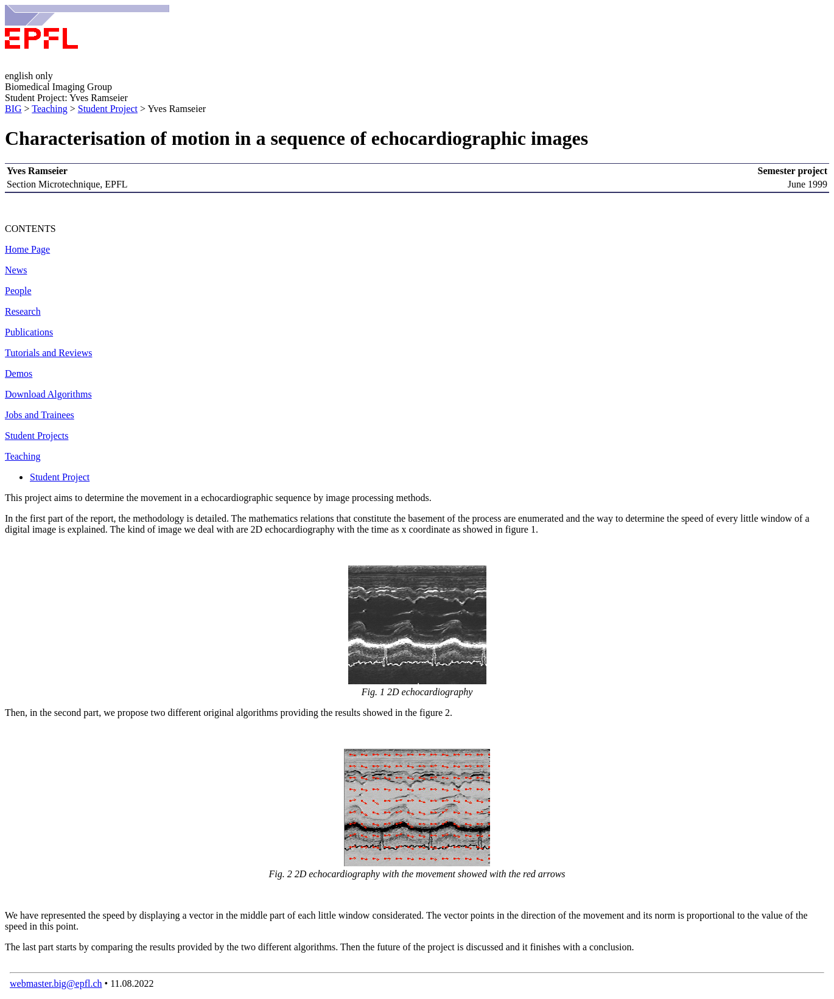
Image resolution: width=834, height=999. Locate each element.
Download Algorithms (48, 394)
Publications (29, 332)
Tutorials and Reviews (48, 353)
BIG (13, 108)
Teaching (49, 108)
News (16, 270)
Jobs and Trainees (39, 415)
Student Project (108, 108)
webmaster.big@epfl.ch (56, 983)
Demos (18, 373)
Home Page (27, 249)
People (18, 291)
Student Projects (36, 435)
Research (23, 311)
